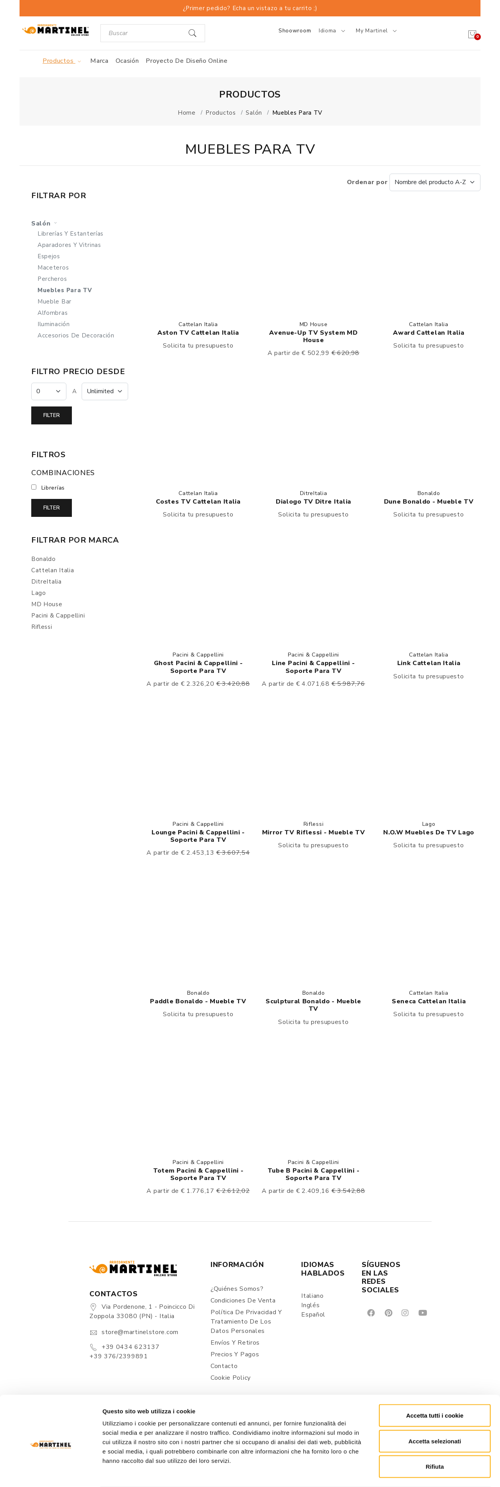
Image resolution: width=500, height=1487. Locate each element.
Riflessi (314, 824)
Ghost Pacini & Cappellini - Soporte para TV (198, 667)
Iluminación (54, 324)
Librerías (53, 488)
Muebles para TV (65, 290)
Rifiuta (435, 1435)
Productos (63, 61)
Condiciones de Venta (243, 1300)
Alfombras (53, 313)
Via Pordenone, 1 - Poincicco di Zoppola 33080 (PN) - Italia (142, 1311)
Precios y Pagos (235, 1354)
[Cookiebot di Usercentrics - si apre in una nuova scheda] (50, 1472)
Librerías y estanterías (71, 234)
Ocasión (127, 61)
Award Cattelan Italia (428, 332)
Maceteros (53, 267)
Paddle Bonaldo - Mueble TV (198, 1001)
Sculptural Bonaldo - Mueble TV (313, 1005)
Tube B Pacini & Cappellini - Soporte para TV (314, 1174)
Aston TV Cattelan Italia (198, 332)
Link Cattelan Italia (429, 663)
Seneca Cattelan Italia (429, 1001)
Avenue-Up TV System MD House (313, 336)
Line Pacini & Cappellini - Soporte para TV (313, 667)
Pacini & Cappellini (198, 654)
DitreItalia (313, 493)
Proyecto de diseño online (187, 61)
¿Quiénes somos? (237, 1289)
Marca (99, 61)
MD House (314, 324)
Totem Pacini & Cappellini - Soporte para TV (198, 1174)
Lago (429, 824)
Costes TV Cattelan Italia (198, 501)
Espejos (49, 256)
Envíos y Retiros (235, 1342)
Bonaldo (429, 493)
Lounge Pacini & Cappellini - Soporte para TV (198, 836)
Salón (45, 223)
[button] (198, 258)
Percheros (52, 279)
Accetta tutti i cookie (435, 1384)
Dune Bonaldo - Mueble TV (429, 501)
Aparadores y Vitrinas (69, 245)
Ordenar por (413, 182)
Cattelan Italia (198, 324)
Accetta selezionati (434, 1410)
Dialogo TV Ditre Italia (313, 501)
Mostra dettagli (411, 1471)
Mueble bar (54, 301)
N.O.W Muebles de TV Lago (428, 832)
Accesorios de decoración (76, 335)
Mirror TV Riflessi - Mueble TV (313, 832)
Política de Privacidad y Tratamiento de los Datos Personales (246, 1321)
